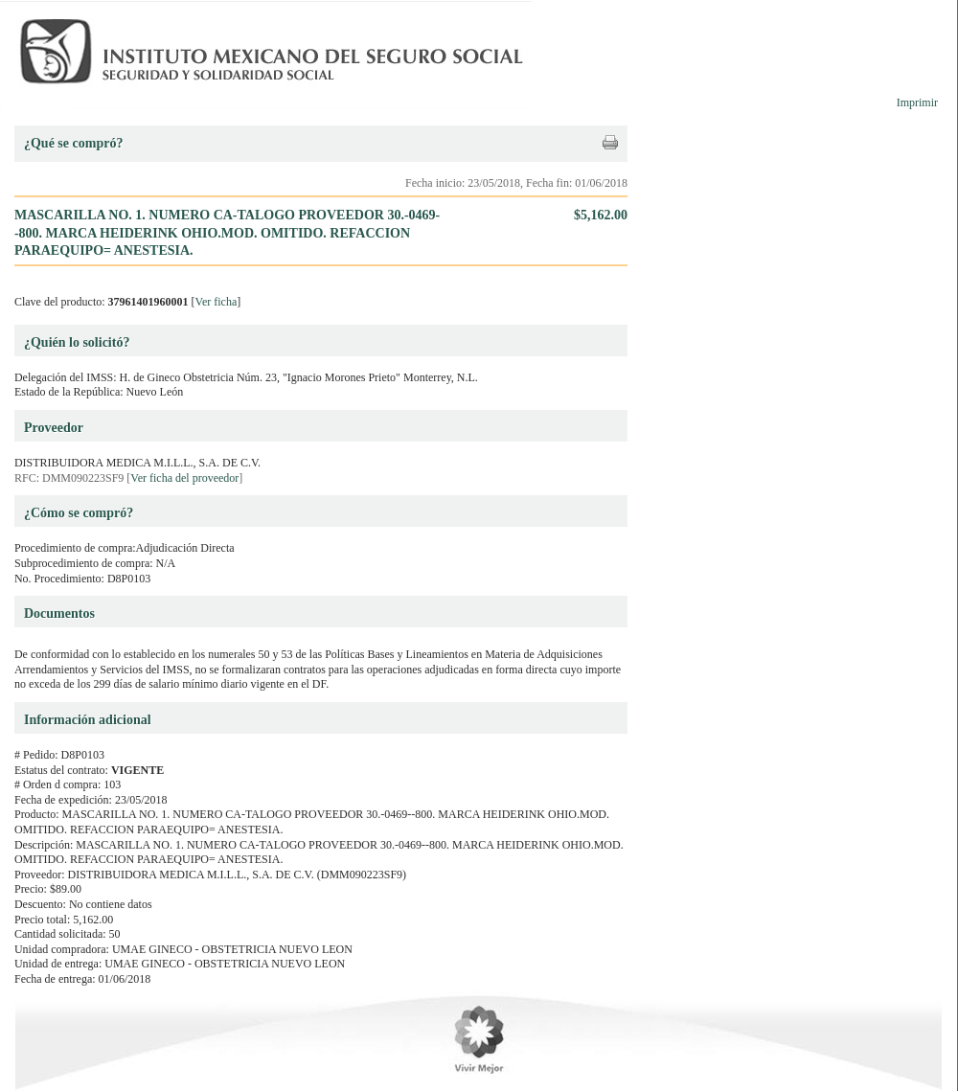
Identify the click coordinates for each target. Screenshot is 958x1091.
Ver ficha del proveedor (184, 478)
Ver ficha (216, 301)
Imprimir (917, 102)
